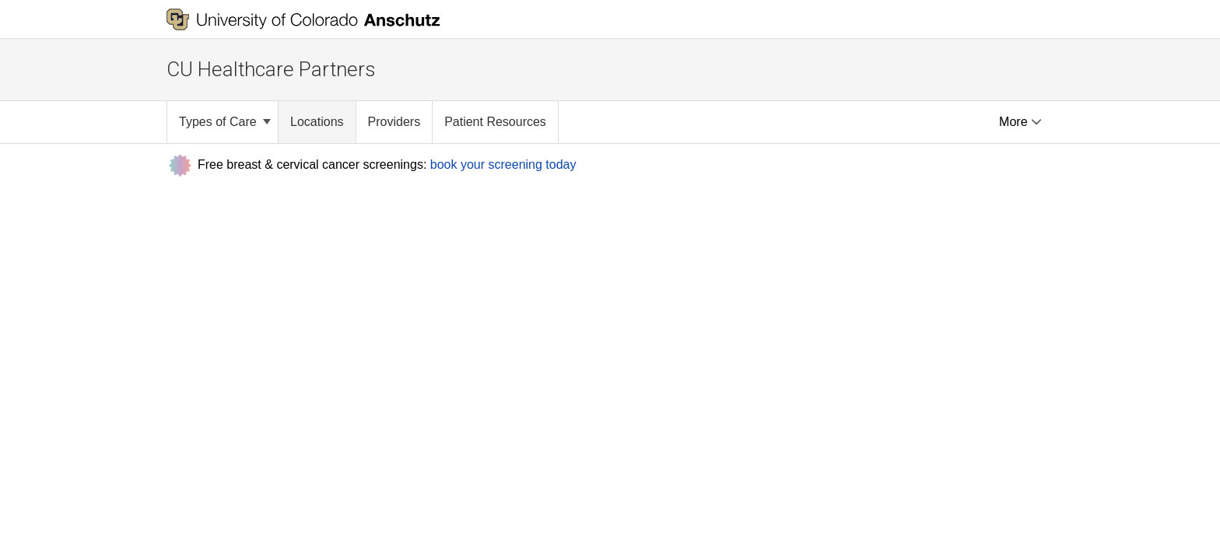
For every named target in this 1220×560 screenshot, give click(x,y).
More (1020, 121)
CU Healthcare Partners (271, 69)
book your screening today (503, 163)
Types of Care (225, 121)
